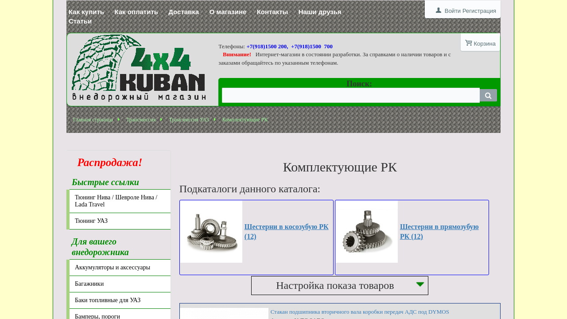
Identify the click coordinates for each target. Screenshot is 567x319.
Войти (453, 11)
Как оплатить (136, 12)
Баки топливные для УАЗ (107, 300)
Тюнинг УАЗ (91, 221)
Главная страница (93, 120)
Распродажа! (107, 162)
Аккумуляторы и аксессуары (112, 267)
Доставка (183, 12)
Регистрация (479, 11)
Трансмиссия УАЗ (189, 120)
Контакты (272, 12)
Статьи (80, 21)
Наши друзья (320, 12)
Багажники (89, 283)
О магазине (227, 12)
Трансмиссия (141, 120)
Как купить (86, 12)
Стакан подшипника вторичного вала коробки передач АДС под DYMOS (360, 311)
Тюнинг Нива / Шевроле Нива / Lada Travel (116, 201)
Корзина (485, 43)
